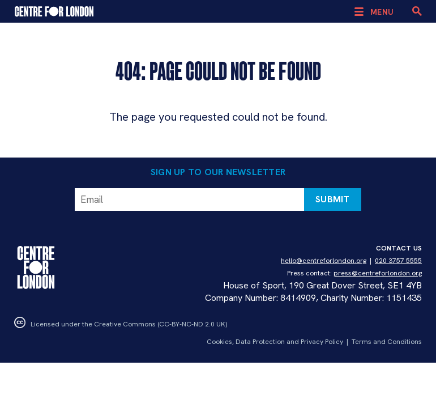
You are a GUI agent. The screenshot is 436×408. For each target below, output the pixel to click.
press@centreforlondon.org (378, 273)
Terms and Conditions (387, 341)
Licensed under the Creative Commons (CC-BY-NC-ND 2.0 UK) (120, 324)
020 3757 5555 (398, 260)
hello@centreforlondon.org (323, 260)
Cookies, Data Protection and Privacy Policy (275, 341)
